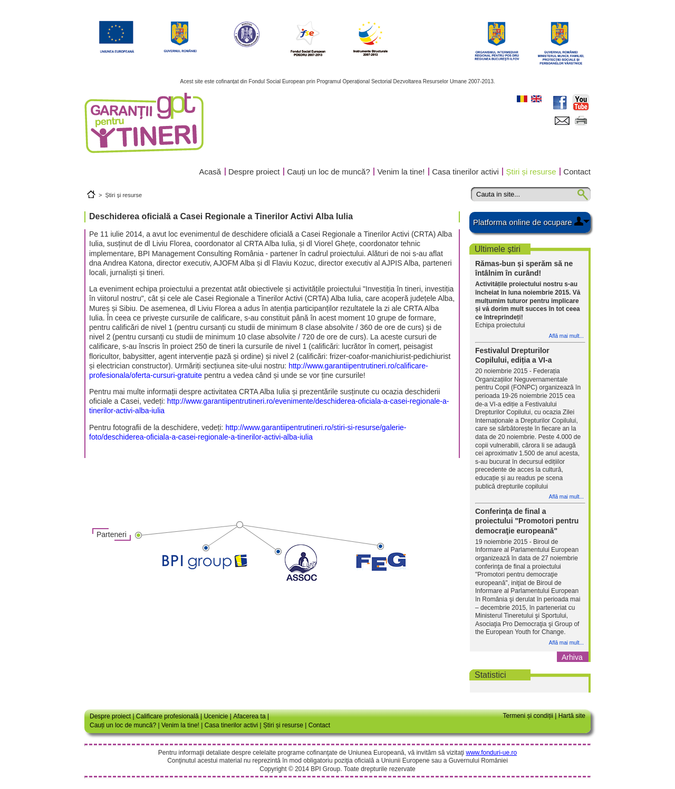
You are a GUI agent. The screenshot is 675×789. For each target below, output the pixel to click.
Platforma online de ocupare (522, 222)
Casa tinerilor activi (465, 171)
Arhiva (572, 657)
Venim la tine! (401, 171)
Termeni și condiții (528, 715)
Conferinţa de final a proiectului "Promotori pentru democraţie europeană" (526, 520)
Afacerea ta (249, 716)
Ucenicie (216, 716)
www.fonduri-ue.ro (491, 752)
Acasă (210, 171)
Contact (577, 171)
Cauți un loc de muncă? (328, 171)
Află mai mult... (566, 336)
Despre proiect (254, 171)
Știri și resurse (531, 171)
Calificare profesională (167, 716)
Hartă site (571, 715)
